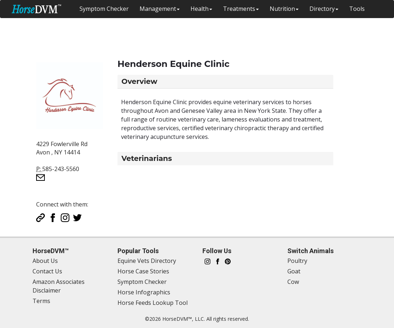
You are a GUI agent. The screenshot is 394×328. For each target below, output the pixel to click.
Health (201, 9)
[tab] (225, 81)
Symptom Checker (104, 9)
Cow (293, 282)
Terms (41, 301)
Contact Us (47, 271)
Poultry (297, 261)
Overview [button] (139, 81)
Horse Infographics (143, 292)
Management (160, 9)
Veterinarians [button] (146, 158)
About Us (45, 261)
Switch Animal (359, 27)
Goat (293, 271)
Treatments (241, 9)
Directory (323, 9)
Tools (357, 9)
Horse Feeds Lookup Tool (152, 303)
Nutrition (284, 9)
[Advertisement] (179, 34)
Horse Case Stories (143, 271)
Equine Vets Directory (146, 261)
